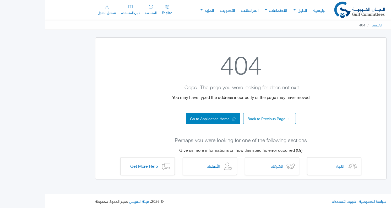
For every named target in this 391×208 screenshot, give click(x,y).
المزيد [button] (163, 10)
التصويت (182, 10)
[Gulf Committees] (315, 10)
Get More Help (98, 166)
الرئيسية (274, 10)
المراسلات (204, 10)
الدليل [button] (256, 10)
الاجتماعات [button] (232, 10)
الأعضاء (168, 166)
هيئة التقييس (94, 201)
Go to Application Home (168, 118)
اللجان (294, 166)
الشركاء (232, 166)
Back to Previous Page (224, 118)
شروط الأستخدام (298, 201)
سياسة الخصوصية (327, 201)
